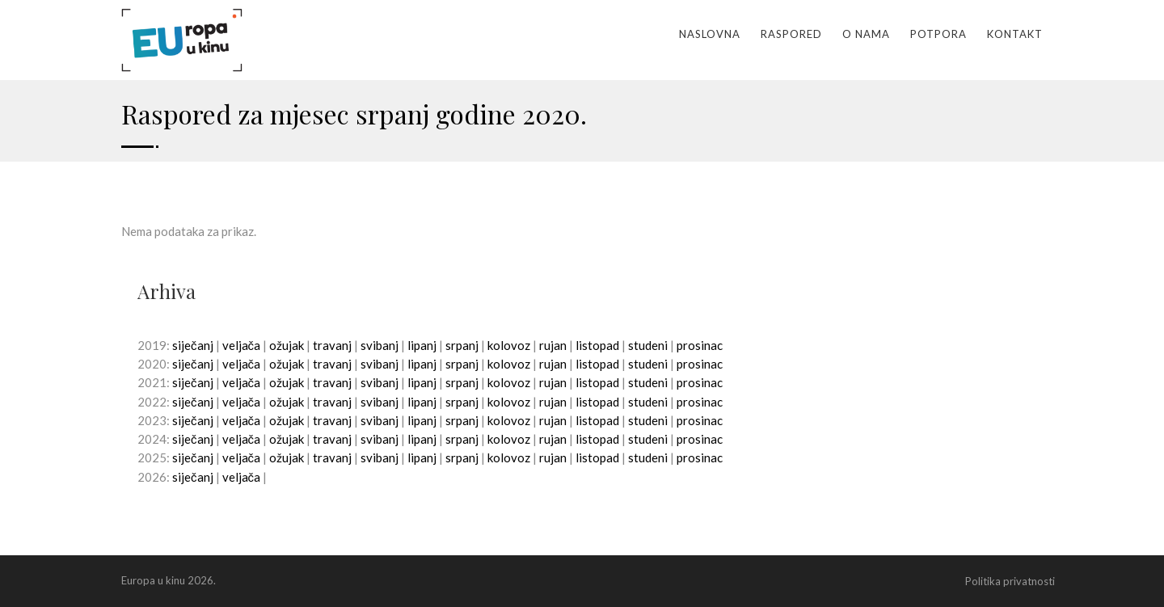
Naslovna (709, 33)
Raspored (791, 33)
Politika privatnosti (1010, 581)
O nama (866, 33)
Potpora (938, 33)
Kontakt (1015, 33)
